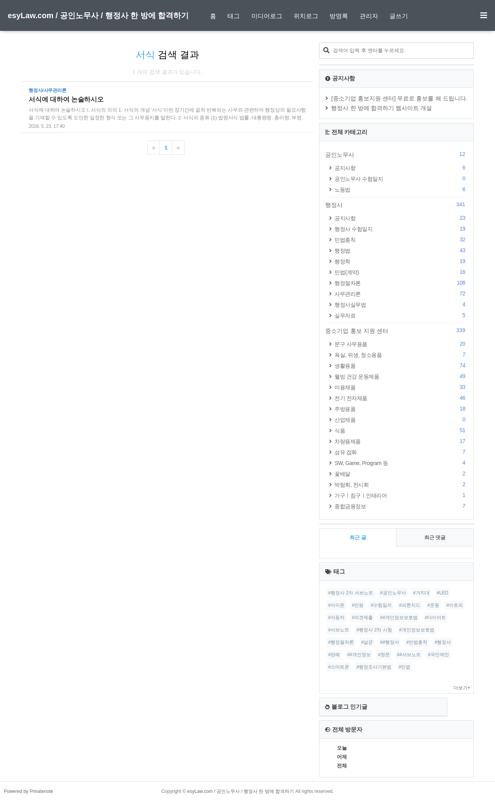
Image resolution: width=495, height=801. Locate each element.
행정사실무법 (401, 304)
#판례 (334, 654)
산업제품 (401, 419)
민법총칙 (401, 239)
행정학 (401, 261)
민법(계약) (401, 272)
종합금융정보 (401, 506)
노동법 (401, 189)
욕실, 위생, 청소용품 (401, 354)
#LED (442, 593)
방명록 (338, 16)
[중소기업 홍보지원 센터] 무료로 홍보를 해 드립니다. (399, 98)
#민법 (405, 667)
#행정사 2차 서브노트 (350, 593)
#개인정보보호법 (416, 630)
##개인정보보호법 (399, 617)
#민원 (358, 605)
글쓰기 (398, 16)
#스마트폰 (338, 667)
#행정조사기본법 (374, 667)
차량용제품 (401, 441)
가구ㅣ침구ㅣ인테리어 (401, 495)
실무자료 (401, 315)
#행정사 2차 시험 (374, 630)
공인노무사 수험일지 (401, 178)
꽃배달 (401, 473)
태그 (233, 16)
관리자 (369, 16)
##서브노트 (409, 654)
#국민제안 (438, 654)
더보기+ (462, 688)
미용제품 (401, 387)
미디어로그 (266, 16)
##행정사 (389, 642)
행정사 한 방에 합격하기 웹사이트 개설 (381, 108)
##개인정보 (359, 654)
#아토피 (454, 605)
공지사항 (401, 168)
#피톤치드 (409, 605)
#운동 (433, 605)
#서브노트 (338, 630)
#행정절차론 (341, 642)
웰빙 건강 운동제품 (401, 376)
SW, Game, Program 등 (401, 463)
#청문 (384, 654)
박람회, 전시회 (401, 484)
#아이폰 (336, 605)
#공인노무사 (393, 593)
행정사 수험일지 (401, 229)
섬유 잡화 (401, 452)
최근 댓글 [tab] (435, 537)
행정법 (401, 250)
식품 (401, 430)
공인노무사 (396, 154)
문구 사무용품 (401, 344)
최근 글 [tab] (358, 537)
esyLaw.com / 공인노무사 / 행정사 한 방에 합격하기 (98, 15)
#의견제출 (362, 617)
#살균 (367, 642)
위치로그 (306, 16)
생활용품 (401, 365)
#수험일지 (381, 605)
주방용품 (401, 409)
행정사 (396, 204)
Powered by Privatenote (28, 791)
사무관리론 (401, 293)
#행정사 (443, 642)
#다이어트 (435, 617)
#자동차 (336, 617)
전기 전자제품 (401, 398)
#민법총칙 (417, 642)
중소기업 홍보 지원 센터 (396, 330)
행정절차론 (401, 283)
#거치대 (421, 593)
